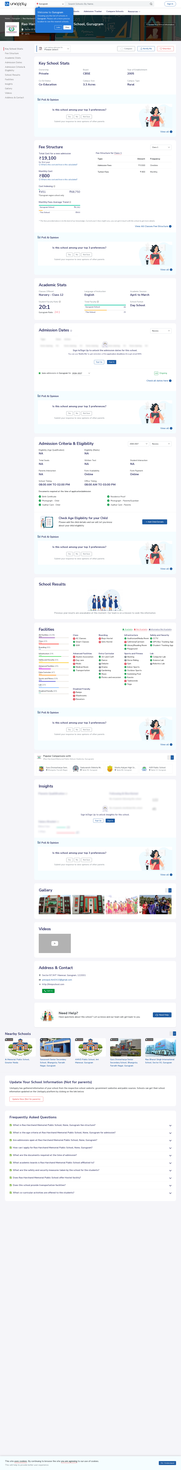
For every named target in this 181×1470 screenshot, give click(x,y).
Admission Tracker (93, 11)
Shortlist (165, 48)
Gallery (8, 88)
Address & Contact (14, 97)
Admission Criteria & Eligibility (15, 68)
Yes (69, 413)
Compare (128, 48)
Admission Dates (13, 62)
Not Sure (86, 413)
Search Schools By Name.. (81, 4)
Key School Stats (14, 48)
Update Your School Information (160, 25)
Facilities (9, 79)
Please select (53, 48)
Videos (8, 93)
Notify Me (146, 48)
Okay (67, 27)
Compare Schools (114, 11)
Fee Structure (12, 53)
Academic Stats (13, 57)
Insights (9, 84)
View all (164, 131)
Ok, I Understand (167, 1463)
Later (58, 27)
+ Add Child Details (155, 521)
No (77, 413)
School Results (12, 74)
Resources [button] (133, 11)
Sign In (170, 4)
